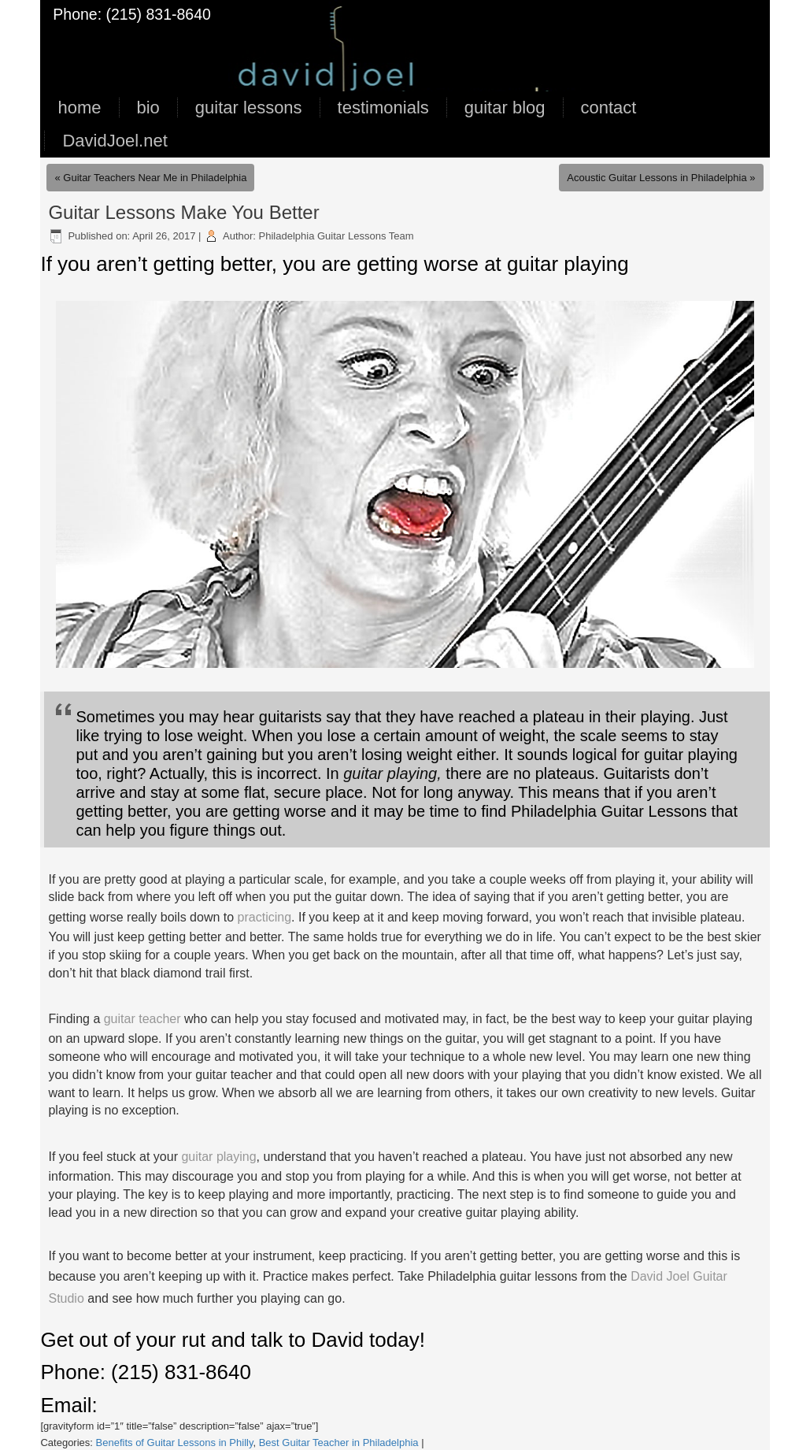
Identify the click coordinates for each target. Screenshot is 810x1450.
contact (609, 107)
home (79, 107)
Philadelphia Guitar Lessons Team (336, 236)
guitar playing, (392, 773)
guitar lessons (248, 107)
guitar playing (218, 1156)
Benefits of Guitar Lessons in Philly (174, 1442)
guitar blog (505, 107)
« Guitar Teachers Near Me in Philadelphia (150, 178)
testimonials (383, 107)
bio (148, 107)
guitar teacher (144, 1018)
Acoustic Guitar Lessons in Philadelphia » (661, 178)
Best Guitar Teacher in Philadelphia (339, 1442)
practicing (264, 917)
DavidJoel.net (114, 140)
